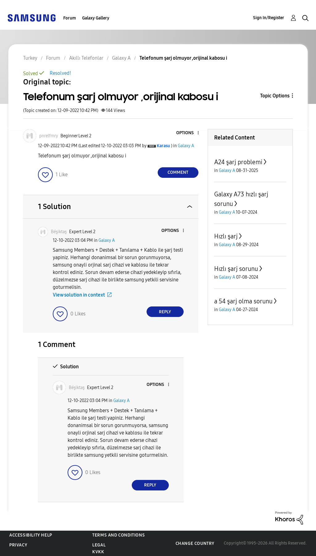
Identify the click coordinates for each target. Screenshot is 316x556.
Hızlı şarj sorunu (236, 268)
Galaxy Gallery (95, 18)
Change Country (195, 543)
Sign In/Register (268, 17)
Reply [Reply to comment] (165, 311)
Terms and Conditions (118, 535)
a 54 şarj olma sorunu (243, 301)
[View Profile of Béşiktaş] (59, 231)
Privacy (18, 545)
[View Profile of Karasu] (163, 145)
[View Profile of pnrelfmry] (48, 136)
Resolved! (60, 73)
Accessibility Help (30, 535)
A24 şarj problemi (238, 162)
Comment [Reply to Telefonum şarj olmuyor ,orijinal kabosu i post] (178, 172)
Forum (69, 18)
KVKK (98, 551)
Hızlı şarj (226, 236)
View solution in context (79, 295)
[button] (187, 133)
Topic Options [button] (274, 96)
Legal (99, 545)
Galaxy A (186, 145)
